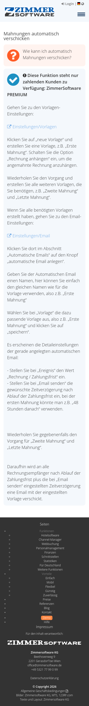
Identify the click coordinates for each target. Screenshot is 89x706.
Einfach (50, 578)
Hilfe (47, 622)
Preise (47, 599)
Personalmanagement (50, 548)
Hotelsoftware (50, 535)
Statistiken (50, 561)
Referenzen (46, 604)
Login (67, 3)
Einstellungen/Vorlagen (31, 126)
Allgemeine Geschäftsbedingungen (44, 691)
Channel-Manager (50, 540)
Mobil (50, 582)
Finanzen (50, 552)
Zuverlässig (50, 595)
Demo (47, 618)
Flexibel (50, 587)
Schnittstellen (50, 557)
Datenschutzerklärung (44, 678)
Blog (47, 608)
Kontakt (47, 612)
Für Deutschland (50, 565)
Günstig (50, 591)
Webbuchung (50, 544)
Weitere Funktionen (50, 570)
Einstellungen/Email (28, 236)
